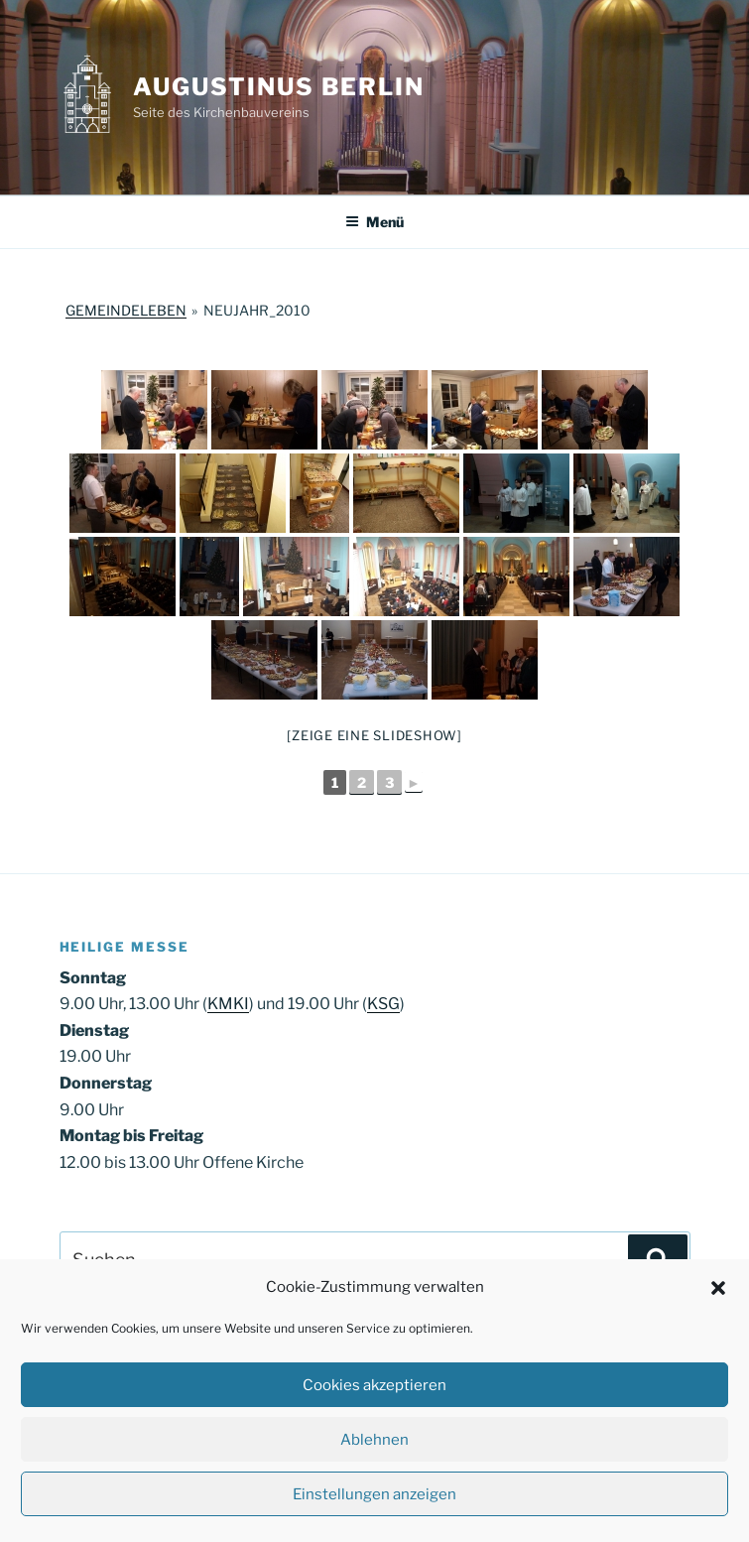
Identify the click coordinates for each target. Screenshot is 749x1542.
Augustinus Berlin (279, 86)
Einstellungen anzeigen (374, 1494)
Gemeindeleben (126, 310)
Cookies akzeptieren (374, 1385)
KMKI (228, 1003)
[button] (718, 1288)
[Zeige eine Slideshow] (374, 735)
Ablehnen (374, 1440)
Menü (374, 221)
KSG (383, 1003)
